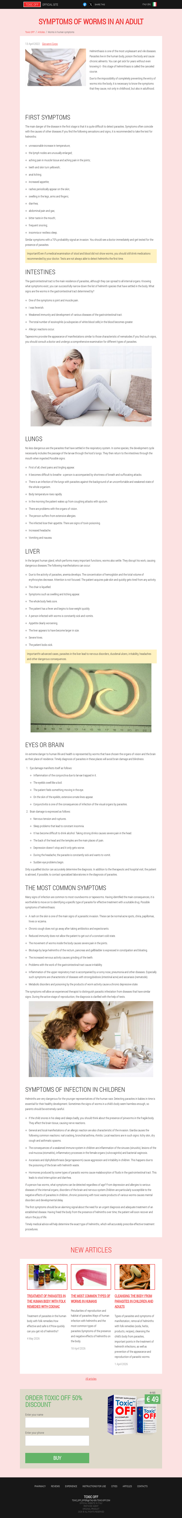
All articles (91, 1379)
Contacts (142, 1486)
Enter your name (34, 1414)
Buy (57, 1458)
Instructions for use (94, 1486)
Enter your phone (34, 1432)
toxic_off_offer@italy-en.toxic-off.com (91, 1500)
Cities (114, 1486)
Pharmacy (40, 1486)
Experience (71, 1486)
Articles (127, 1486)
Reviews (55, 1486)
